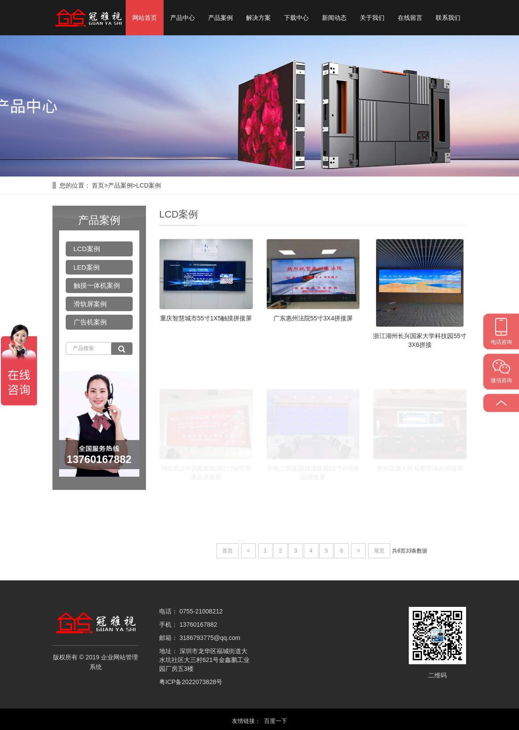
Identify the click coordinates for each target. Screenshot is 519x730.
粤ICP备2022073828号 (190, 681)
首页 (98, 185)
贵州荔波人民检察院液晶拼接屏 (420, 468)
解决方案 (258, 17)
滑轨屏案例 (90, 304)
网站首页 (144, 17)
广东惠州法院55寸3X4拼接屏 (313, 318)
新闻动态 (334, 17)
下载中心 (296, 17)
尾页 (379, 551)
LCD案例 (148, 185)
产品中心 (182, 17)
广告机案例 (90, 322)
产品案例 (220, 17)
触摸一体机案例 (97, 285)
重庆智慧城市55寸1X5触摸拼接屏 (206, 318)
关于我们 (372, 17)
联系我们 (448, 17)
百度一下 (275, 721)
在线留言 (410, 17)
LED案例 (87, 267)
